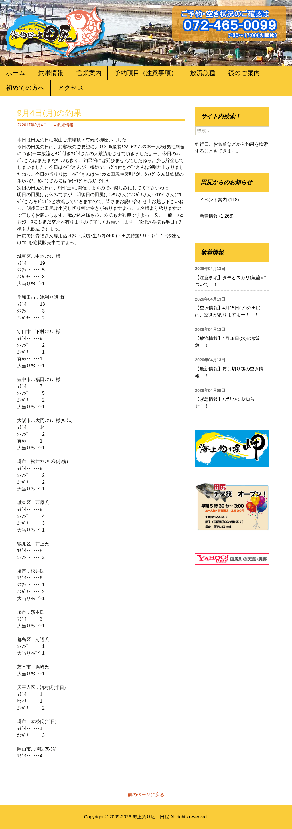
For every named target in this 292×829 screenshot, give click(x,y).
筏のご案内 (244, 72)
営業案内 (89, 72)
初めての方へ (25, 87)
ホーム (15, 72)
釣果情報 (50, 72)
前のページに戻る (146, 794)
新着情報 (209, 216)
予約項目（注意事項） (145, 72)
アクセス (71, 87)
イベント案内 (213, 199)
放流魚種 (202, 72)
